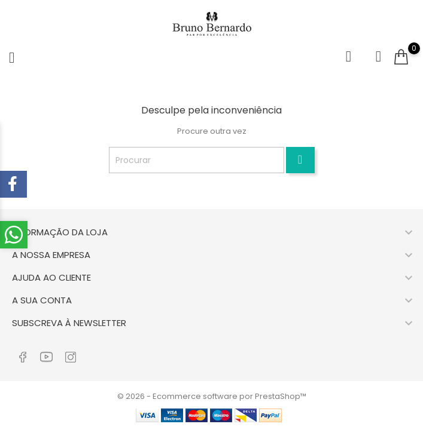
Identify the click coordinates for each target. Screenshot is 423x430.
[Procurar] (196, 160)
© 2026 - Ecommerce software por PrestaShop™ (211, 396)
